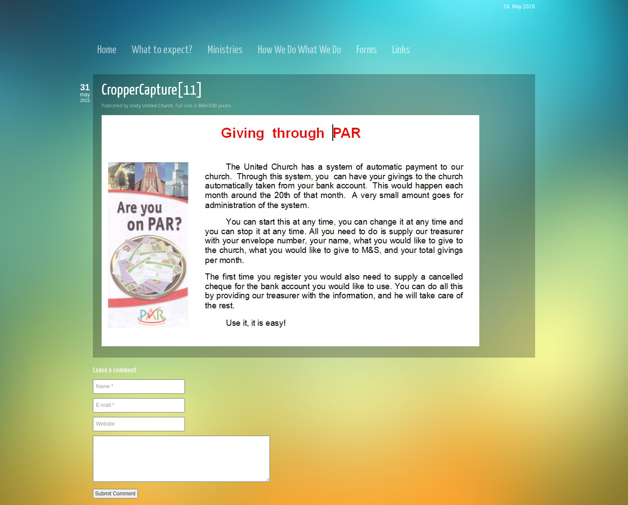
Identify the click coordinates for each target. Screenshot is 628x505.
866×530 (207, 106)
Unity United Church (151, 106)
